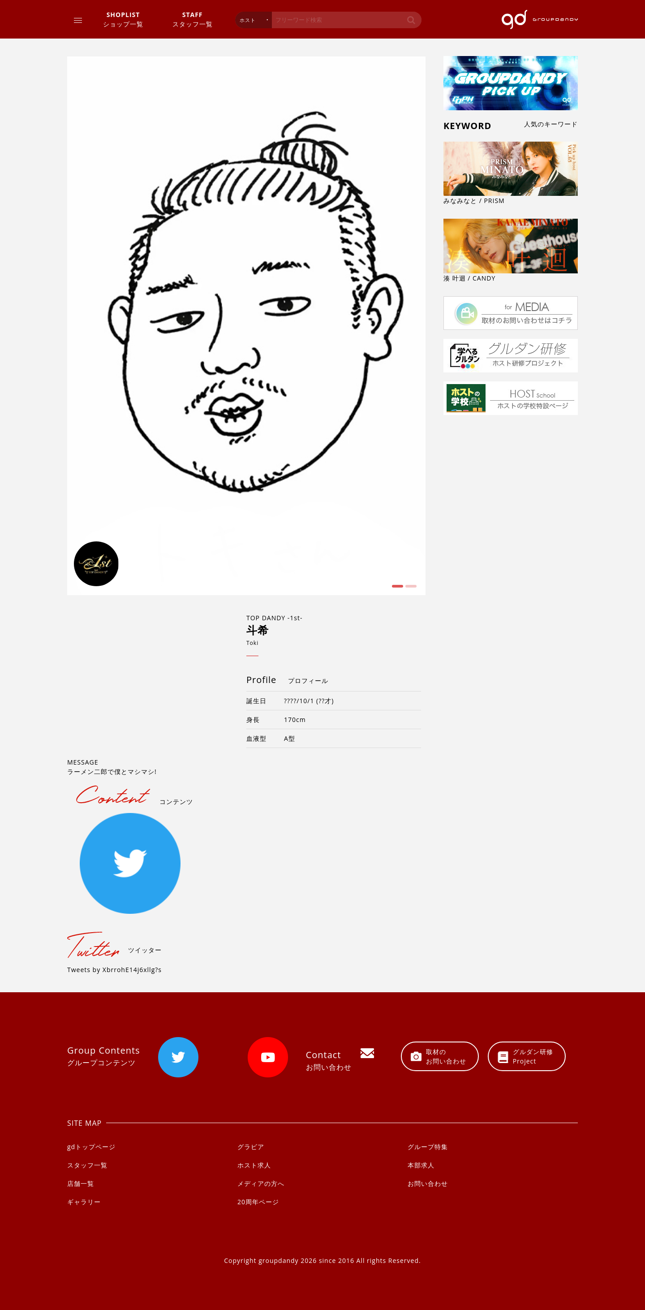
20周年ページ (258, 1202)
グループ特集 (428, 1146)
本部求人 (421, 1165)
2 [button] (409, 589)
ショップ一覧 (123, 19)
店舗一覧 (80, 1183)
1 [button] (396, 589)
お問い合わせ (428, 1183)
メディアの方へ (260, 1183)
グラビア (250, 1146)
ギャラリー (84, 1202)
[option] (246, 325)
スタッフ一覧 (192, 19)
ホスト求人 (254, 1165)
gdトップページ (91, 1146)
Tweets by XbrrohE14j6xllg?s (114, 969)
